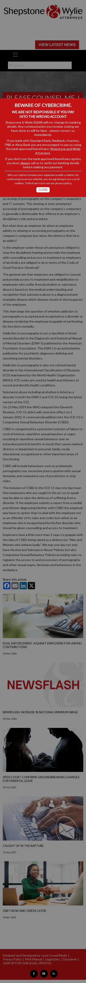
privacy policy (63, 183)
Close (43, 189)
